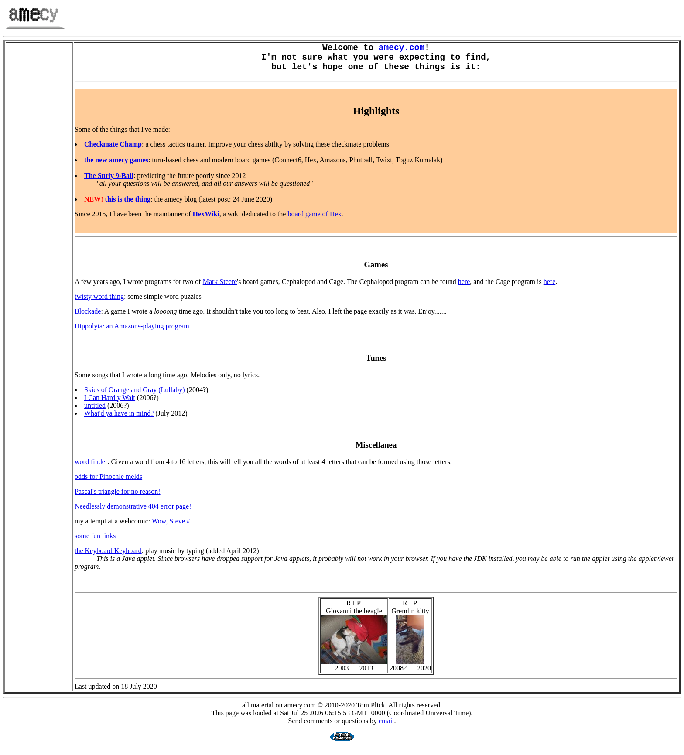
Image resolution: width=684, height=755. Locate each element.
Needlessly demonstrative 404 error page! (133, 512)
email (386, 727)
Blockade (88, 317)
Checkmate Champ (113, 150)
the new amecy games (116, 166)
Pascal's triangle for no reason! (118, 498)
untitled (95, 412)
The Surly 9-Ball (108, 182)
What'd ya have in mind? (119, 420)
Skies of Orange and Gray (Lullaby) (134, 396)
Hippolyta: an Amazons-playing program (132, 332)
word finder (91, 468)
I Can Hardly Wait (109, 404)
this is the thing (127, 205)
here (464, 288)
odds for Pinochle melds (108, 483)
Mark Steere (220, 288)
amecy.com (401, 49)
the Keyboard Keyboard (108, 557)
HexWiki (206, 220)
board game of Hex (314, 220)
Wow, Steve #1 (173, 527)
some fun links (95, 542)
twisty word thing (99, 303)
